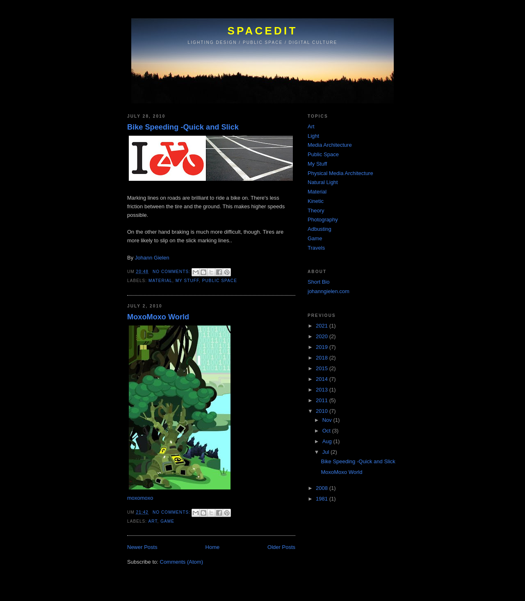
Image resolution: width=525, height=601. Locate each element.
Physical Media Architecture (340, 173)
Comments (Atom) (181, 562)
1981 (322, 499)
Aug (327, 441)
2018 (322, 358)
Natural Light (323, 182)
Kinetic (316, 201)
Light (313, 136)
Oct (327, 431)
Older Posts (281, 547)
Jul (326, 452)
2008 (322, 488)
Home (212, 547)
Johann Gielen (152, 258)
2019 (322, 347)
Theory (316, 210)
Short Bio (318, 282)
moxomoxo (140, 498)
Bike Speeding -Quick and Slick (183, 127)
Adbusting (319, 229)
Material (160, 280)
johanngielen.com (328, 291)
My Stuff (187, 280)
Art (152, 521)
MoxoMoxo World (158, 317)
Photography (323, 219)
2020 (322, 336)
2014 (322, 379)
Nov (327, 420)
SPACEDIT (262, 31)
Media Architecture (330, 145)
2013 (322, 390)
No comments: (172, 271)
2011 (322, 400)
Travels (316, 248)
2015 (322, 368)
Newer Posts (142, 547)
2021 (322, 326)
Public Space (219, 280)
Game (167, 521)
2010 (322, 411)
